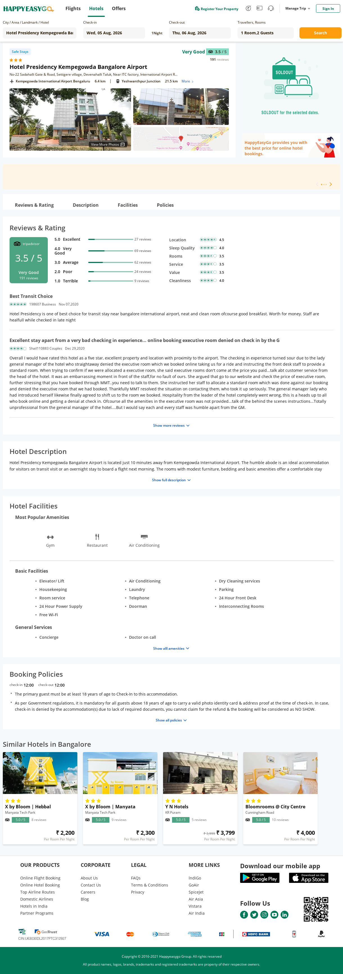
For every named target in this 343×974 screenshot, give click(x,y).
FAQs (136, 878)
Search (320, 32)
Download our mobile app (280, 865)
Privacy (137, 892)
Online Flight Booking (40, 878)
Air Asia (196, 899)
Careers (88, 892)
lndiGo (195, 878)
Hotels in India (34, 906)
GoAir (194, 885)
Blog (85, 899)
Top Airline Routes (37, 892)
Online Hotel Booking (40, 885)
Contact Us (91, 885)
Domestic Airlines (36, 899)
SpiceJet (196, 892)
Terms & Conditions (149, 885)
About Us (89, 878)
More (188, 81)
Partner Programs (36, 913)
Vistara (195, 906)
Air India (197, 913)
